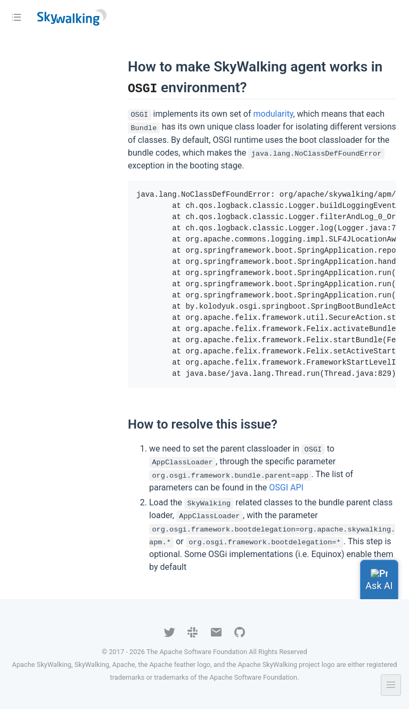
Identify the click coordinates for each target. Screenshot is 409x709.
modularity (273, 114)
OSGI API (286, 487)
